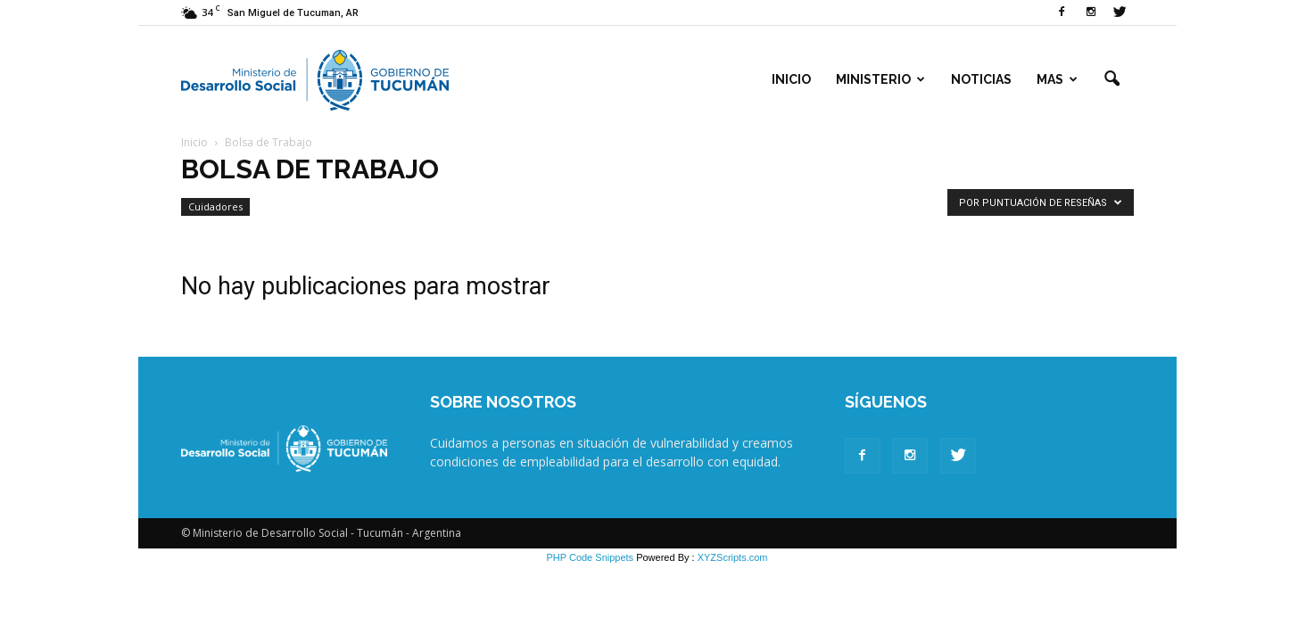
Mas (1057, 79)
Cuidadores (215, 206)
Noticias (981, 79)
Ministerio (880, 79)
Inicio (791, 79)
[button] (1112, 79)
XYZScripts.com (733, 557)
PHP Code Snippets (589, 557)
